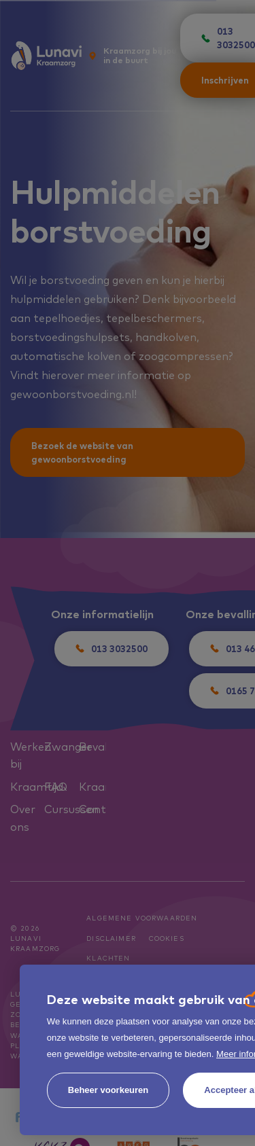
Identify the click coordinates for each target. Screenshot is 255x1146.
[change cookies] (108, 1090)
